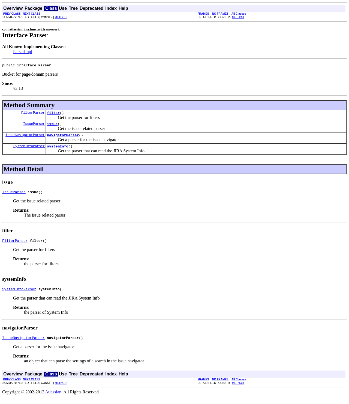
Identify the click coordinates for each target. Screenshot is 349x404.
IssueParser (34, 126)
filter (53, 114)
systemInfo (57, 150)
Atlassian (53, 399)
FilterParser (33, 114)
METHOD (61, 17)
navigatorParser (63, 138)
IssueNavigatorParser (25, 138)
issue (52, 126)
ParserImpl (22, 51)
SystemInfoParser (29, 150)
